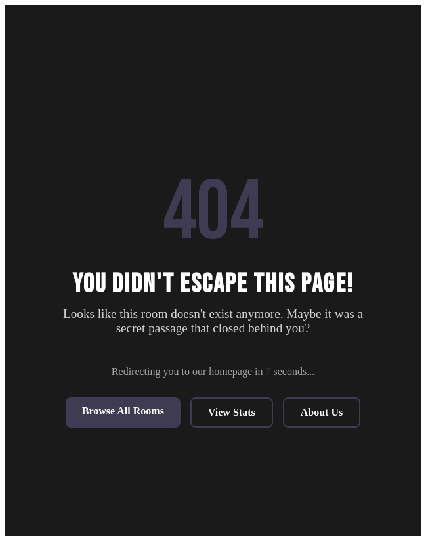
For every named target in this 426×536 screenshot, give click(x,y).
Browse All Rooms (123, 410)
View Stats (231, 412)
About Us (322, 412)
